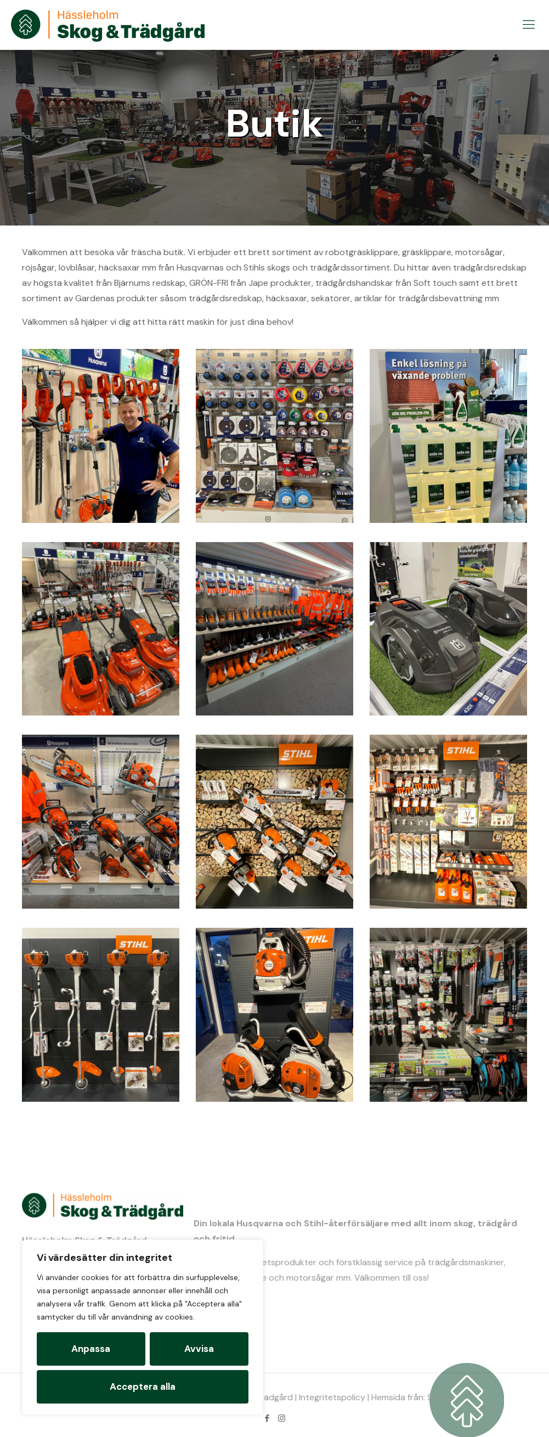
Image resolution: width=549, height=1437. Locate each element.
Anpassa (90, 1349)
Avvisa (199, 1349)
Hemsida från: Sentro (413, 1397)
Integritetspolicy (332, 1397)
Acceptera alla (143, 1386)
